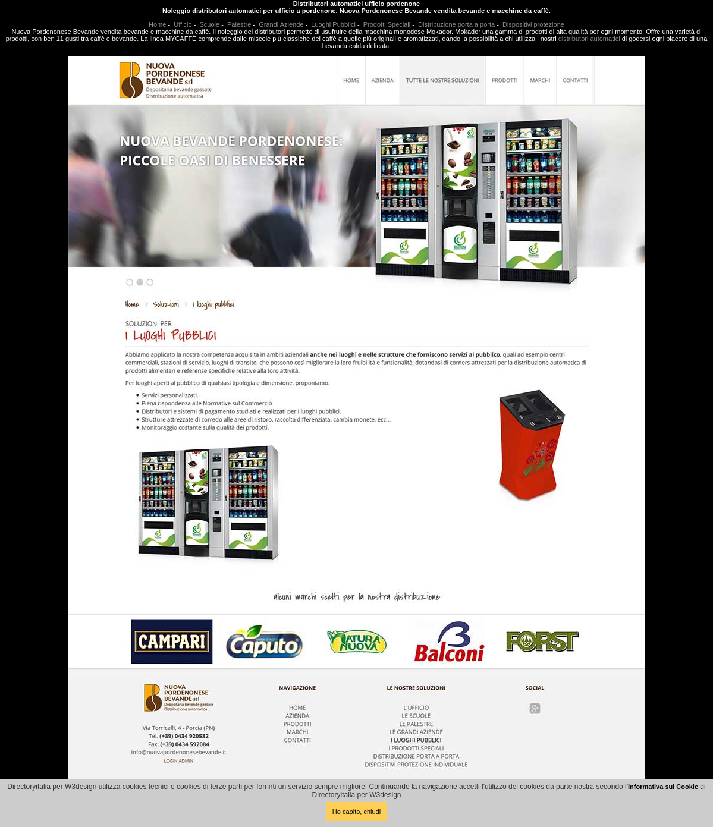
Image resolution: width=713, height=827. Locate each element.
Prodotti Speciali (387, 24)
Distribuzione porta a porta (456, 24)
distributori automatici (589, 38)
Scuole (210, 24)
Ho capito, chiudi (356, 811)
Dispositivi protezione (533, 24)
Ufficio (182, 24)
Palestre (239, 24)
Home (157, 24)
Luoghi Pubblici (333, 24)
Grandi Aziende (281, 24)
